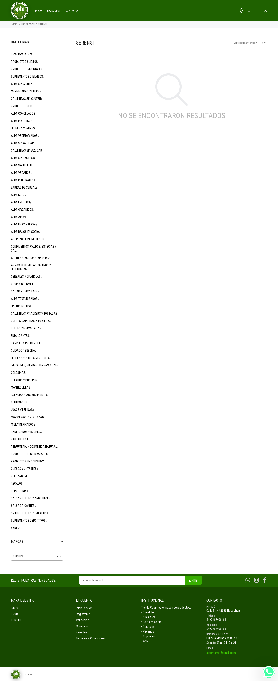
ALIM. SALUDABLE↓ (23, 165)
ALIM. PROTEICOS (21, 121)
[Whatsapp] (248, 580)
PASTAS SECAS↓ (21, 439)
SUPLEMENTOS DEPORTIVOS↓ (29, 520)
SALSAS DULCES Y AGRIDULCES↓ (31, 498)
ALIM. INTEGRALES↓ (23, 180)
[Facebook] (264, 580)
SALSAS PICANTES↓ (23, 505)
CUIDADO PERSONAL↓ (24, 350)
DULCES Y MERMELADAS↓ (27, 328)
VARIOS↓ (16, 528)
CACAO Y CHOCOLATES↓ (26, 291)
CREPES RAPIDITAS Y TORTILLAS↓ (32, 321)
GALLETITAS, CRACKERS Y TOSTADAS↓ (35, 313)
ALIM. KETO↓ (18, 195)
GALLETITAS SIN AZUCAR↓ (27, 150)
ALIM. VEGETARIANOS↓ (25, 135)
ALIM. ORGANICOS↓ (23, 209)
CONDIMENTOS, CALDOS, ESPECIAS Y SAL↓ (33, 248)
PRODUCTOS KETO (22, 106)
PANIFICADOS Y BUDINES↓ (27, 432)
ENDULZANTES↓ (21, 335)
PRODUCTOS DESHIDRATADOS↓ (30, 454)
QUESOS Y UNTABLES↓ (24, 469)
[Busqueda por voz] (241, 10)
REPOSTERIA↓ (19, 491)
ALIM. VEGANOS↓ (21, 172)
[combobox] (37, 556)
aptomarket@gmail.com (221, 652)
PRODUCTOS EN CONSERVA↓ (28, 461)
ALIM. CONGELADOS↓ (24, 113)
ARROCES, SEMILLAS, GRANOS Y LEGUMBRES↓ (31, 267)
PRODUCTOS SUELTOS (24, 61)
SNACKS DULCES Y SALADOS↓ (29, 513)
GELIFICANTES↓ (20, 402)
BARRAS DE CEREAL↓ (24, 187)
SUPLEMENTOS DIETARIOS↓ (28, 76)
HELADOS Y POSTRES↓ (25, 380)
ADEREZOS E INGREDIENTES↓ (29, 239)
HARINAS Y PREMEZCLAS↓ (27, 343)
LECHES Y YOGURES (23, 128)
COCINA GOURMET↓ (23, 284)
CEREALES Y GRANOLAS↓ (26, 276)
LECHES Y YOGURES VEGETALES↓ (31, 358)
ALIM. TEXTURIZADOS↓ (25, 298)
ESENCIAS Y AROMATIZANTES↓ (30, 395)
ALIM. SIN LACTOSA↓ (23, 158)
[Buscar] (249, 10)
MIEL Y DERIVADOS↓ (23, 424)
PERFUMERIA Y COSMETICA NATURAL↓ (34, 446)
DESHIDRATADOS (21, 54)
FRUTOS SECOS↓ (21, 306)
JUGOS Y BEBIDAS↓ (22, 409)
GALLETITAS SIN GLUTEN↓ (26, 98)
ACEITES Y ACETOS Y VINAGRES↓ (31, 258)
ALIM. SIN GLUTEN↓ (22, 84)
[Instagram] (256, 580)
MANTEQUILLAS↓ (21, 387)
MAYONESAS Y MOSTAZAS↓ (28, 417)
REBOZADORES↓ (21, 476)
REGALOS (17, 483)
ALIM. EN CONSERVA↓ (24, 224)
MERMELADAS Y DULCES (26, 91)
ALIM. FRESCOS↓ (21, 202)
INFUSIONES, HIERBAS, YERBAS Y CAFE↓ (35, 365)
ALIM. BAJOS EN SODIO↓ (25, 232)
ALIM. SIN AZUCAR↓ (23, 143)
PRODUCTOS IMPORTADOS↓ (28, 69)
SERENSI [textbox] (35, 556)
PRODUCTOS (28, 24)
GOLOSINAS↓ (19, 372)
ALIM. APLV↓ (18, 217)
